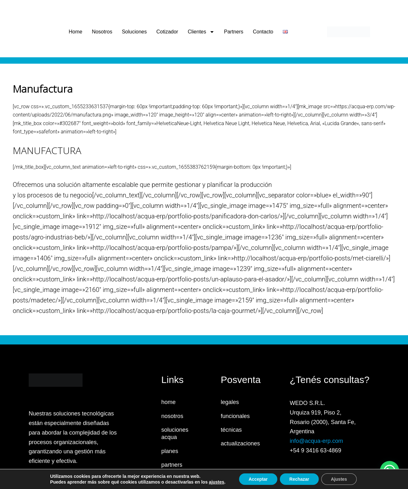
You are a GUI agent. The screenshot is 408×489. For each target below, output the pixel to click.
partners (171, 465)
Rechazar (299, 479)
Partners (233, 31)
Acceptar (258, 479)
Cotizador (167, 31)
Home (75, 31)
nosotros (172, 416)
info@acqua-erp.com (316, 441)
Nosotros (102, 31)
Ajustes (339, 479)
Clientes (201, 32)
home (168, 402)
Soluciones (134, 31)
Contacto (263, 31)
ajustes (216, 482)
